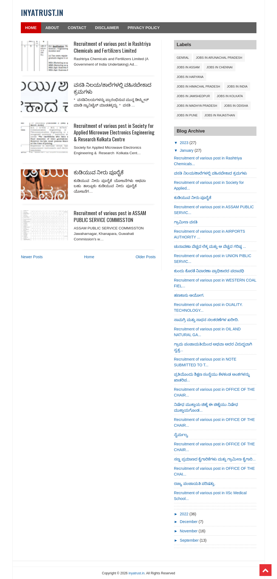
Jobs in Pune (187, 115)
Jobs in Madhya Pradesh (197, 105)
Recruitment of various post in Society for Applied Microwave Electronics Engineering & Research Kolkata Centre (114, 132)
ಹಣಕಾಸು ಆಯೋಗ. (189, 295)
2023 (184, 142)
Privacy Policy (144, 28)
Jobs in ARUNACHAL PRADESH (219, 57)
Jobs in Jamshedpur (193, 96)
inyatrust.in (42, 12)
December (189, 521)
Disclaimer (107, 28)
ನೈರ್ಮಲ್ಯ (181, 434)
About (52, 28)
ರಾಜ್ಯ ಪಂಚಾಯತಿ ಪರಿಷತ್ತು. (195, 483)
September (189, 540)
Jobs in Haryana (190, 76)
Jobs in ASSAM (188, 67)
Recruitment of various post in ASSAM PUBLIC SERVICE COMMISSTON (110, 216)
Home (31, 28)
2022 (184, 514)
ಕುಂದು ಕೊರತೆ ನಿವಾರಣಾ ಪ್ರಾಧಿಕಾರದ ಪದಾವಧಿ (209, 271)
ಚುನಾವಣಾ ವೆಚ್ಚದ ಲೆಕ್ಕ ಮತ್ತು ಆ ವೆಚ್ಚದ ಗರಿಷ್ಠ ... (210, 246)
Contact (77, 28)
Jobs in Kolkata (230, 96)
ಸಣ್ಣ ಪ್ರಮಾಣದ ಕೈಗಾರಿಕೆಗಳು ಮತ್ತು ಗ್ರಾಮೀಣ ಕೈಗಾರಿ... (215, 459)
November (189, 531)
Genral (183, 57)
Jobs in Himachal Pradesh (198, 86)
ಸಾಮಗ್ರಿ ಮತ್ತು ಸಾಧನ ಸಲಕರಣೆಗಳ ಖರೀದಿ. (206, 319)
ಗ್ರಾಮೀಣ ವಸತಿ (186, 222)
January (187, 150)
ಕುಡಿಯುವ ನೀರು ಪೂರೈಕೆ (99, 171)
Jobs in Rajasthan (219, 115)
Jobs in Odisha (236, 105)
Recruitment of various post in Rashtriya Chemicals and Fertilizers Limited (112, 47)
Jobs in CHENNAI (219, 67)
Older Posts (146, 257)
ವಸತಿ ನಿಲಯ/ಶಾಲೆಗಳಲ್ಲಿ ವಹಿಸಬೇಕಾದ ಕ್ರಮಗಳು (112, 87)
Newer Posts (32, 257)
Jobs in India (237, 86)
